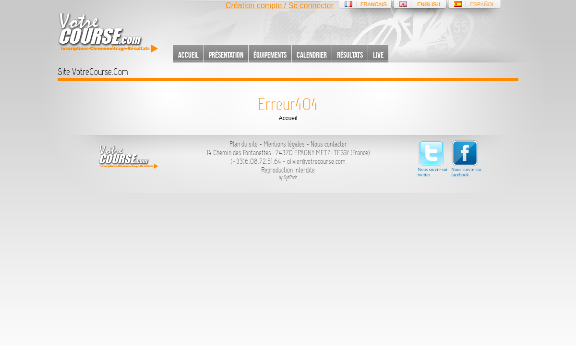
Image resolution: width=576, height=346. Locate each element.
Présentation (226, 54)
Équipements (270, 54)
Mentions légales (284, 144)
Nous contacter (329, 144)
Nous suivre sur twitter (433, 158)
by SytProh (288, 177)
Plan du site (243, 144)
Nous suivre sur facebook (466, 158)
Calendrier (312, 54)
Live (378, 54)
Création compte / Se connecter (280, 5)
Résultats (350, 54)
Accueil (188, 54)
